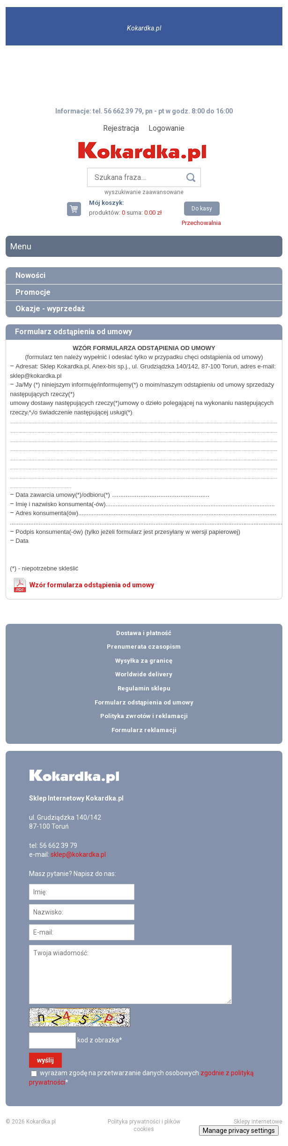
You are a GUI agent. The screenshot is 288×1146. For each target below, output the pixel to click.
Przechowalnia (201, 222)
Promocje (33, 292)
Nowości (30, 275)
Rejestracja (121, 128)
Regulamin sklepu (144, 688)
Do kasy (202, 208)
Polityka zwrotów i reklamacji (144, 715)
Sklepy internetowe (258, 1121)
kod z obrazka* (99, 1040)
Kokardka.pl (144, 28)
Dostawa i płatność (143, 633)
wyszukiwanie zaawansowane (144, 192)
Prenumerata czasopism (144, 646)
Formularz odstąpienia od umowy (144, 702)
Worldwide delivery (143, 674)
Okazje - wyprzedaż (50, 308)
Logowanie (166, 128)
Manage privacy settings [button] (239, 1130)
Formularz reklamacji (144, 730)
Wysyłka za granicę (143, 660)
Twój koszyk (77, 209)
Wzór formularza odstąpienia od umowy (92, 585)
